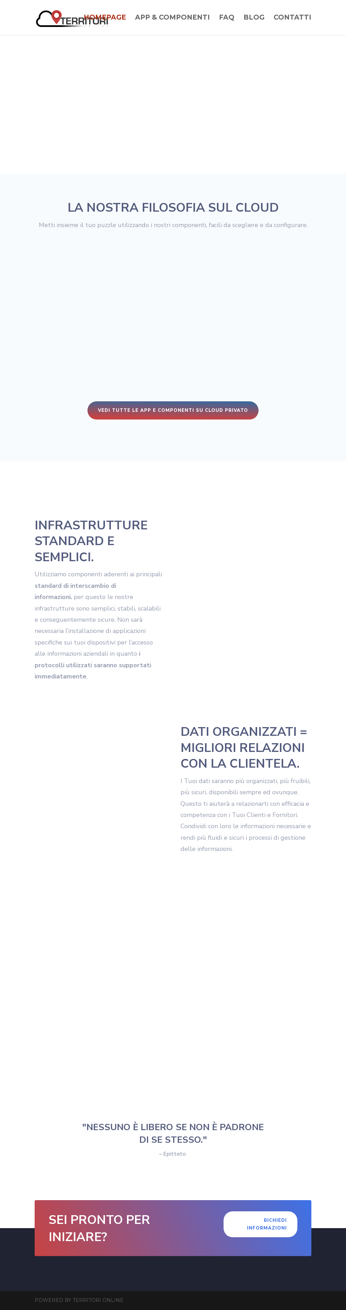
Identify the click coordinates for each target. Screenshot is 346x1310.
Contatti (292, 18)
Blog (253, 18)
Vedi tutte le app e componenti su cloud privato (173, 410)
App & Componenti (172, 18)
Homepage (105, 18)
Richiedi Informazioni (267, 1224)
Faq (226, 18)
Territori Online (98, 1300)
